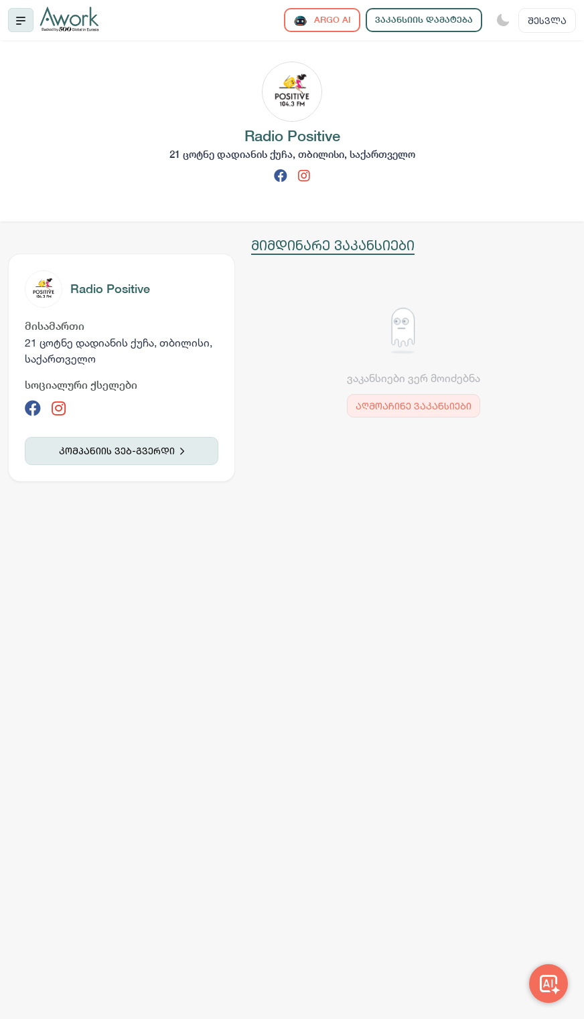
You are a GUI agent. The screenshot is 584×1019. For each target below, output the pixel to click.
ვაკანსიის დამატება (424, 20)
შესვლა (547, 20)
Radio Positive (110, 289)
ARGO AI (322, 20)
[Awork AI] (548, 983)
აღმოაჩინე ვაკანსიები (413, 405)
